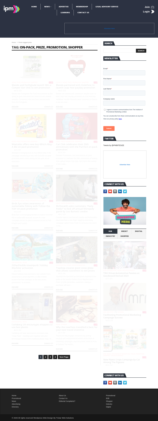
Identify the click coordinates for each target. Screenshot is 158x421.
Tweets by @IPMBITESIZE (113, 145)
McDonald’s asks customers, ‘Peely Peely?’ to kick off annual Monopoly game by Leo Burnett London (75, 209)
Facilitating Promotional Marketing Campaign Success (122, 316)
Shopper (109, 401)
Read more (15, 107)
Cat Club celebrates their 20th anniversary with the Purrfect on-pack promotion (76, 147)
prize (40, 47)
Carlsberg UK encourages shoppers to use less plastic (32, 326)
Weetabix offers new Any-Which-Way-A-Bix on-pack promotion (32, 145)
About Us (62, 396)
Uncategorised (128, 270)
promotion (56, 47)
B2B (107, 398)
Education (16, 200)
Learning (65, 12)
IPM (116, 312)
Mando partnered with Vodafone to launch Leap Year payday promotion (75, 86)
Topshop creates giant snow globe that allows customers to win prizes (75, 269)
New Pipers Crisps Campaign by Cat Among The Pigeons (121, 361)
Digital (138, 231)
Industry (109, 404)
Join (147, 7)
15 (51, 82)
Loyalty (59, 82)
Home (34, 6)
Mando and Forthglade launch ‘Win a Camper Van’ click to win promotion (31, 86)
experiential (17, 262)
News (47, 6)
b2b (110, 231)
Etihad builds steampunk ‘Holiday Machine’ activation (30, 266)
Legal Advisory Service (107, 6)
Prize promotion (23, 82)
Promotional (16, 398)
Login (146, 11)
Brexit (124, 231)
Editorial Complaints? (67, 401)
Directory (15, 407)
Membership (82, 6)
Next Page (64, 357)
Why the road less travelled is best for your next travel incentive (76, 328)
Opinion (64, 324)
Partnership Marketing (120, 354)
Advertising (16, 404)
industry (110, 236)
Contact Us (83, 12)
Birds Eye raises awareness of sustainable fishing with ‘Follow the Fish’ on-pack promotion (31, 206)
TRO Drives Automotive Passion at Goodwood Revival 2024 (121, 274)
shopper (75, 47)
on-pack (27, 47)
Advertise (64, 6)
